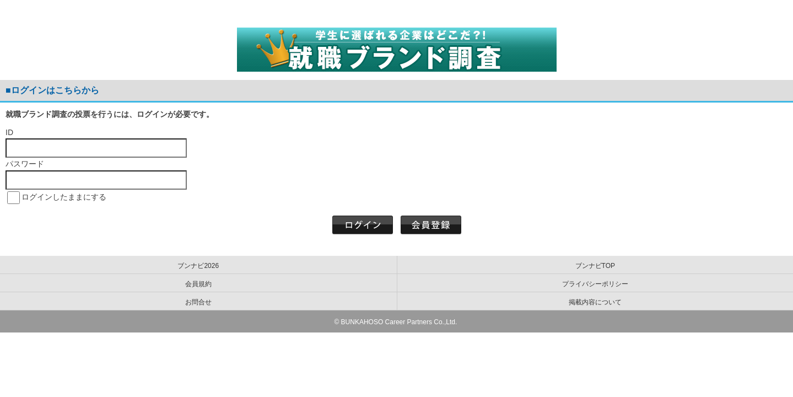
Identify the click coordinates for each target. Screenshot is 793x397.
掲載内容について (595, 302)
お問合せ (198, 302)
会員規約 (198, 284)
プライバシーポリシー (595, 284)
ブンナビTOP (595, 266)
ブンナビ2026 (198, 266)
